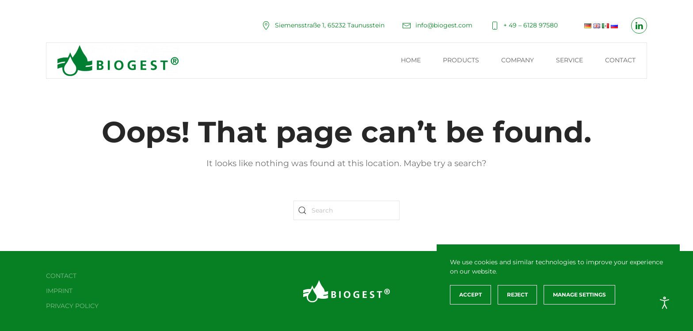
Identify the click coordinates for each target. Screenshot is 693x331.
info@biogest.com (437, 25)
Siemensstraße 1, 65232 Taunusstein (323, 25)
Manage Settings (579, 294)
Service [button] (569, 60)
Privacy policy (72, 306)
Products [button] (461, 60)
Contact (620, 60)
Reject (517, 294)
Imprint (59, 291)
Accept (470, 294)
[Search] (346, 210)
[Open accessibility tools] (664, 302)
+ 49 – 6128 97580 (524, 25)
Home (411, 60)
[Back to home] (118, 60)
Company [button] (517, 60)
